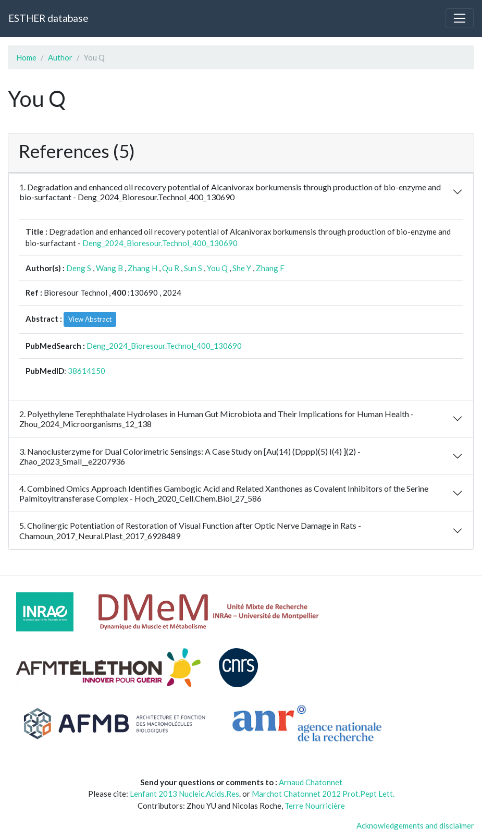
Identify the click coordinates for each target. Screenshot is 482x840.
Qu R (170, 268)
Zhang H (142, 268)
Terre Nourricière (315, 805)
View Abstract (90, 319)
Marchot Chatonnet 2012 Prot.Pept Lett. (323, 793)
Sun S (193, 268)
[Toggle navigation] (460, 18)
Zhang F (270, 268)
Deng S (78, 268)
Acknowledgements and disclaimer (415, 825)
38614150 (86, 370)
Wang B (109, 268)
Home (26, 57)
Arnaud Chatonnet (310, 782)
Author (60, 57)
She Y (241, 268)
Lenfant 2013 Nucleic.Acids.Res (184, 793)
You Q (217, 268)
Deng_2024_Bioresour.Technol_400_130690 (160, 243)
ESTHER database (48, 18)
